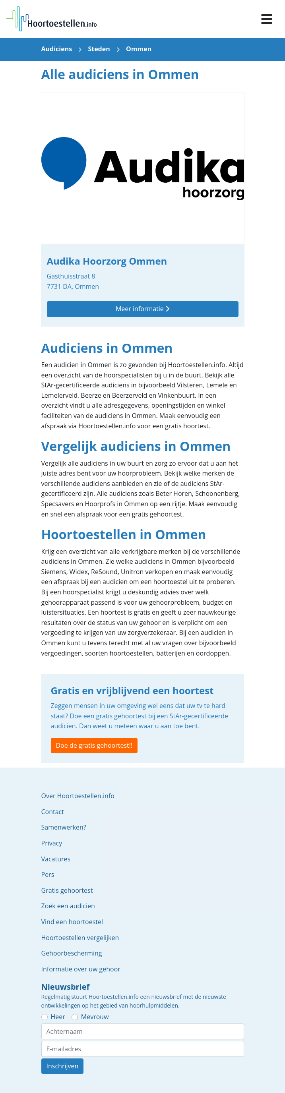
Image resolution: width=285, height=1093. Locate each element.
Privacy (51, 843)
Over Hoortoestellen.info (77, 795)
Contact (52, 811)
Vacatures (56, 859)
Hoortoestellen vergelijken (80, 937)
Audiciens (56, 48)
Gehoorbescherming (71, 953)
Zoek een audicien (68, 905)
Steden (99, 48)
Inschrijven (63, 1066)
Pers (47, 874)
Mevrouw (95, 1016)
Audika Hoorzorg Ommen (142, 210)
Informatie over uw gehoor (80, 969)
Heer (58, 1016)
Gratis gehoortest (67, 890)
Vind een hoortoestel (72, 921)
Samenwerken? (63, 827)
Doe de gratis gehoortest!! (94, 745)
